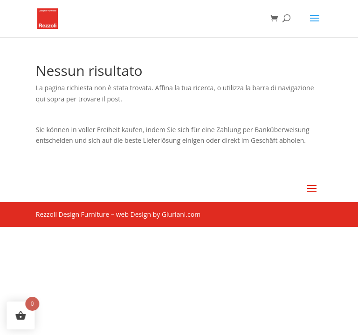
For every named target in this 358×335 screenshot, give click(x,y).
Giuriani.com (181, 214)
